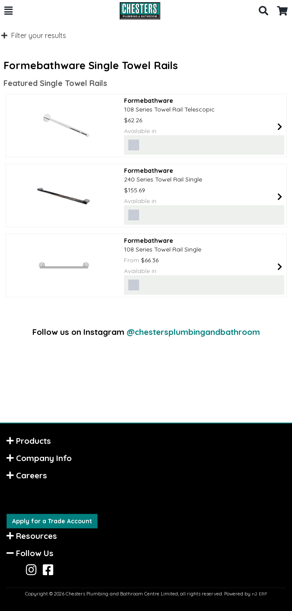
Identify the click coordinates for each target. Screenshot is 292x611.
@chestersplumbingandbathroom (193, 332)
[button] (8, 10)
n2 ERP (259, 594)
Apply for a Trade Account (52, 521)
